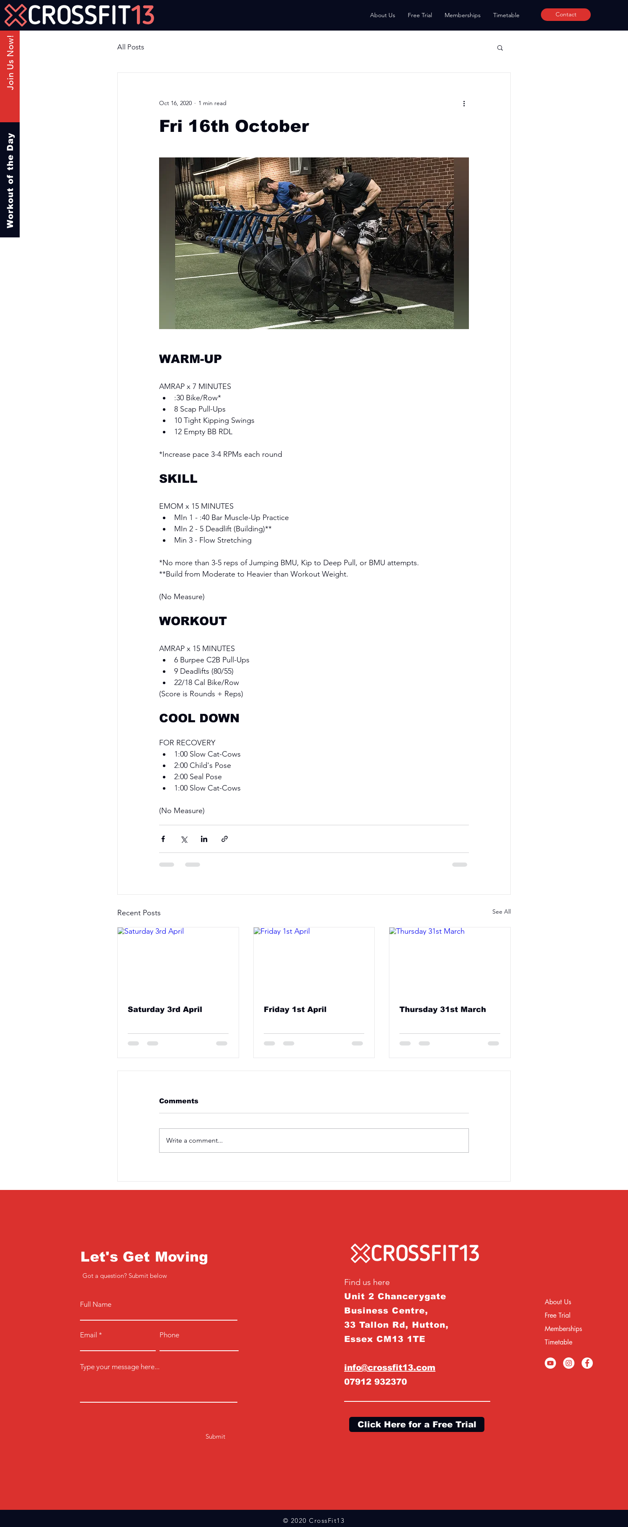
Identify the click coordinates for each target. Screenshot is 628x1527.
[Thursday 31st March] (449, 961)
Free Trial (558, 1315)
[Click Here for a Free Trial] (416, 1424)
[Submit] (215, 1436)
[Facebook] (587, 1363)
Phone (169, 1335)
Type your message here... (120, 1366)
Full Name (95, 1304)
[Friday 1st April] (314, 961)
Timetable (558, 1342)
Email (88, 1335)
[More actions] (464, 103)
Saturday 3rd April (165, 1009)
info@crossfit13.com (389, 1367)
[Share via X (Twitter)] (184, 839)
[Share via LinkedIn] (204, 839)
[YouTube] (550, 1363)
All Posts (130, 47)
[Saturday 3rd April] (178, 961)
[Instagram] (568, 1363)
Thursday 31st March (442, 1009)
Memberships (563, 1328)
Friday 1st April (295, 1009)
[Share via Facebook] (163, 839)
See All (501, 911)
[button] (500, 47)
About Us (558, 1302)
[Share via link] (225, 839)
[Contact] (566, 14)
